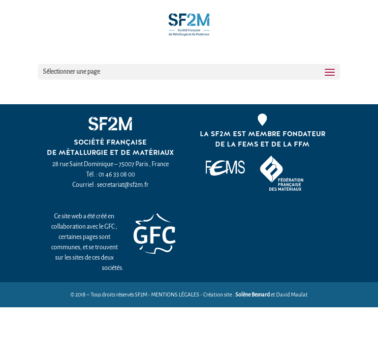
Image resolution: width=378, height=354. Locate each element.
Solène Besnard (252, 294)
